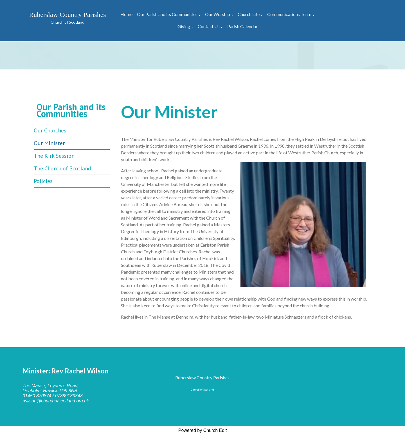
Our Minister (49, 143)
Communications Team (289, 14)
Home (126, 14)
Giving (183, 26)
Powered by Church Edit (202, 430)
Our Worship (217, 14)
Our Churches (50, 130)
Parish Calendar (242, 26)
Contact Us (209, 26)
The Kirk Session (54, 155)
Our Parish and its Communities (167, 14)
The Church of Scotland (62, 168)
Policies (43, 181)
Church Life (249, 14)
